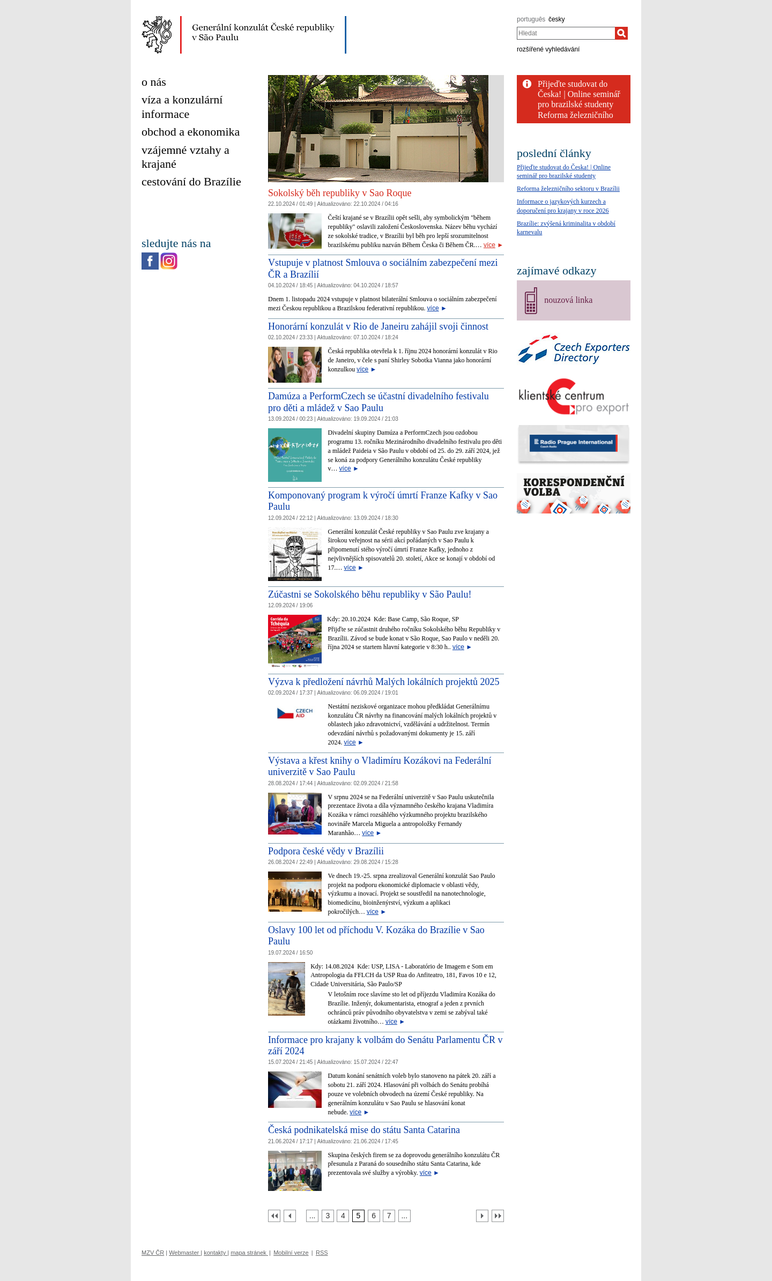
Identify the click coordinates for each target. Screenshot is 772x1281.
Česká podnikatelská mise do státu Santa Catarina (364, 1129)
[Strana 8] (404, 1216)
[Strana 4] (343, 1216)
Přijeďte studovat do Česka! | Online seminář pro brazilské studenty (579, 94)
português (531, 19)
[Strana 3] (328, 1216)
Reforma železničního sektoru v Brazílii (568, 188)
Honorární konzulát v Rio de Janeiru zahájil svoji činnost (378, 326)
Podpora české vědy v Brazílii (326, 851)
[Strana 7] (389, 1216)
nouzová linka (568, 299)
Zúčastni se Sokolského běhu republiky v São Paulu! (369, 594)
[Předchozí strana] (290, 1216)
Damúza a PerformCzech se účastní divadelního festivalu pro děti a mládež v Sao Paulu (378, 402)
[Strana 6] (374, 1216)
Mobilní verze (290, 1252)
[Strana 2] (312, 1216)
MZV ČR (153, 1252)
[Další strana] (482, 1216)
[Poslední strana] (498, 1216)
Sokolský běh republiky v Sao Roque (340, 193)
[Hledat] (621, 33)
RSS (322, 1252)
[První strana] (274, 1216)
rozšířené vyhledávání (548, 49)
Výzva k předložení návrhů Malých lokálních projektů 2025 (383, 681)
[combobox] (566, 33)
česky (556, 19)
